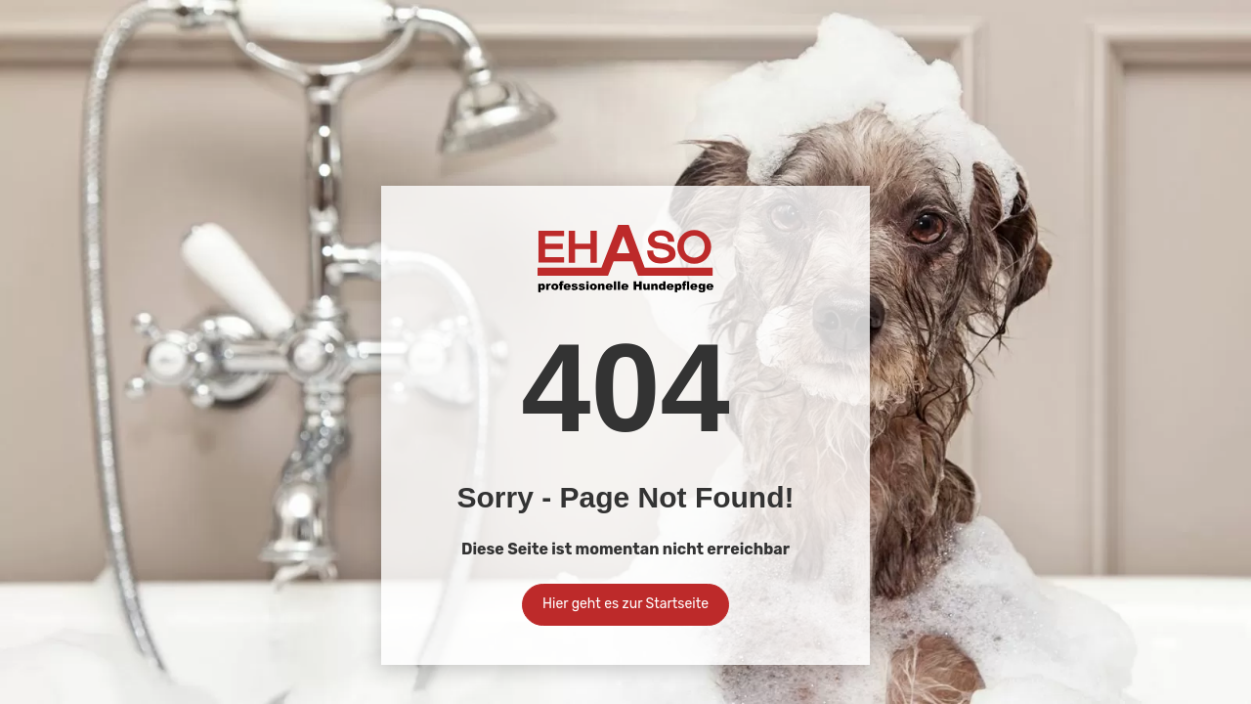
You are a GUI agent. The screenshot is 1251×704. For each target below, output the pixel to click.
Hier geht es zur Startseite (625, 603)
